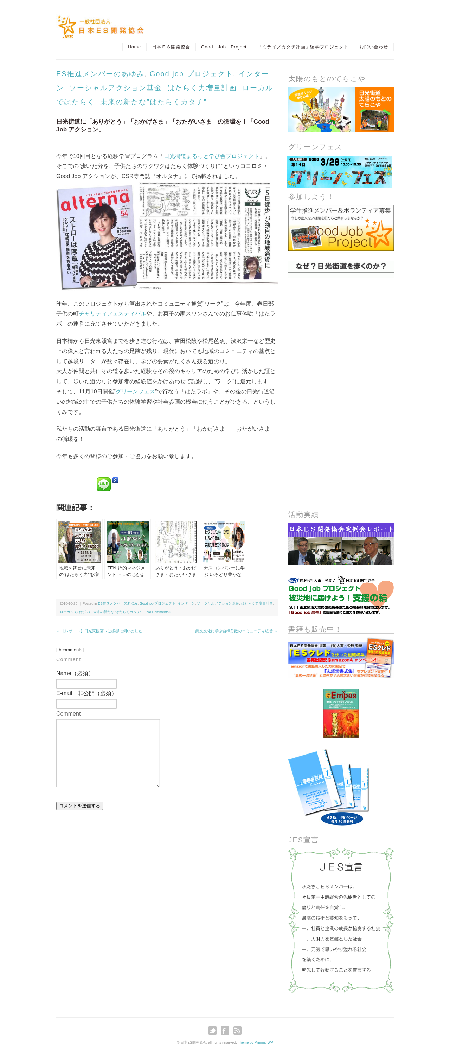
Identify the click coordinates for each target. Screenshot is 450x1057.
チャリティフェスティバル (112, 314)
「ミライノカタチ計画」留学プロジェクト (302, 47)
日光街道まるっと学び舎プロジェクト (211, 156)
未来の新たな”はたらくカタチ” (153, 102)
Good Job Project (223, 47)
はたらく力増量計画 (202, 88)
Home (134, 47)
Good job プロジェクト (191, 74)
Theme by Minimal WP (255, 1042)
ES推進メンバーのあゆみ (100, 74)
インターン (186, 603)
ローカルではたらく (75, 612)
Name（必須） (75, 673)
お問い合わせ (373, 47)
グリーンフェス (135, 391)
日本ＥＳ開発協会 (171, 47)
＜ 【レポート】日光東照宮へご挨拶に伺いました (99, 631)
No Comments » (159, 612)
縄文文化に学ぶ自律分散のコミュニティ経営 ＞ (236, 631)
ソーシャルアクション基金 (115, 88)
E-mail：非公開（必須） (86, 693)
